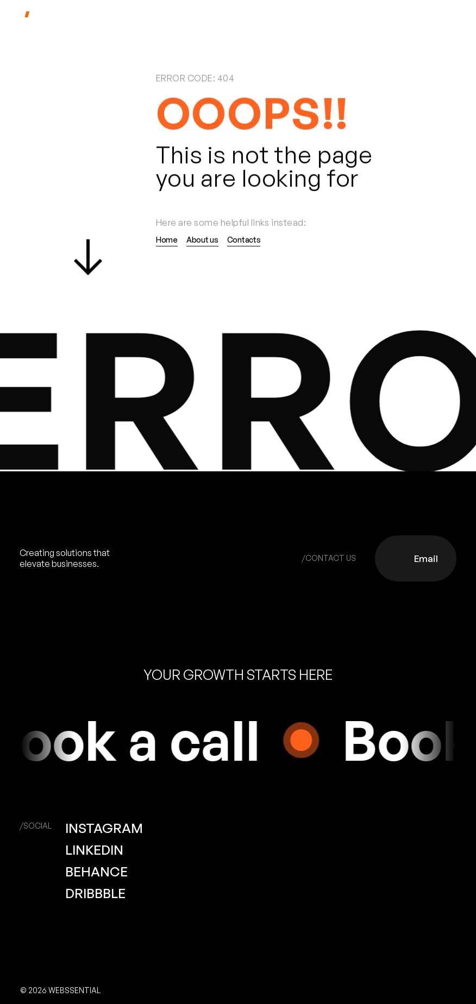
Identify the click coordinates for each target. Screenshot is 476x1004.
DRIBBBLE (95, 893)
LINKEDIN (94, 850)
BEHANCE (96, 871)
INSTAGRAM (104, 828)
